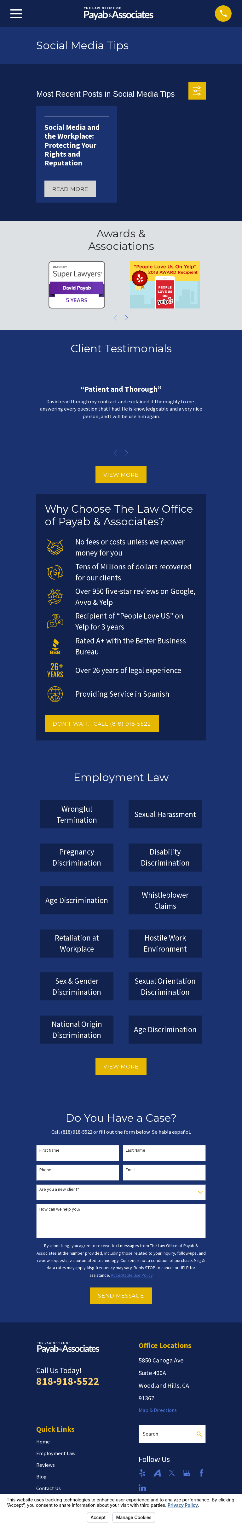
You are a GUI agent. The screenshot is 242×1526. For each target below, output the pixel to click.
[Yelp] (142, 1473)
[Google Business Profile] (186, 1473)
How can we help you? (60, 1209)
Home (43, 1441)
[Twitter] (172, 1473)
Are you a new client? (59, 1189)
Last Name (135, 1150)
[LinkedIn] (142, 1487)
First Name (49, 1150)
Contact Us (48, 1488)
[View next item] (126, 317)
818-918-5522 (67, 1381)
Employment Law (56, 1453)
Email (130, 1169)
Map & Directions (158, 1410)
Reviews (45, 1465)
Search (150, 1434)
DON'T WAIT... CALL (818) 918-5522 (102, 724)
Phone (45, 1169)
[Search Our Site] (199, 1434)
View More (121, 475)
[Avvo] (157, 1473)
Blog (41, 1476)
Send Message (121, 1296)
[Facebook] (201, 1473)
